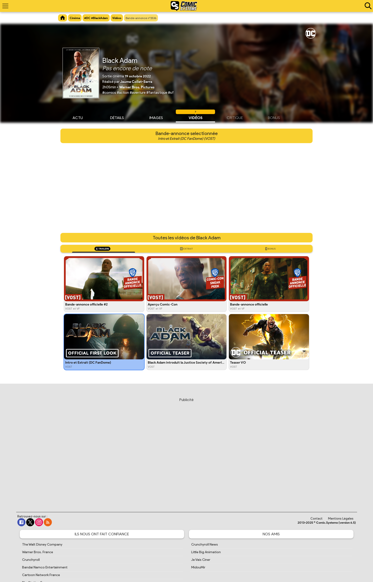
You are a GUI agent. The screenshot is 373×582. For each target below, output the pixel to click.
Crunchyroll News (204, 544)
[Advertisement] (186, 450)
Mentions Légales (340, 518)
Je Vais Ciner (200, 560)
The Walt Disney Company (42, 544)
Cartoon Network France (41, 575)
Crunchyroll (31, 560)
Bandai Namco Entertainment (45, 567)
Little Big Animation (206, 552)
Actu (78, 117)
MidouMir (198, 567)
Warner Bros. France (37, 552)
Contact (316, 518)
